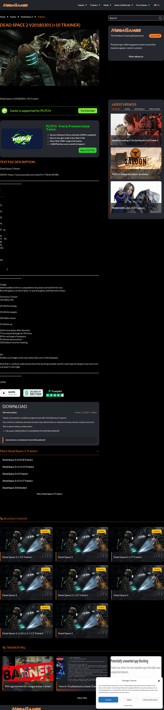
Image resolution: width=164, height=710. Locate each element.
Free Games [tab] (154, 109)
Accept (108, 700)
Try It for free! (88, 110)
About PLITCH (87, 150)
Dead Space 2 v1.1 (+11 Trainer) (18, 466)
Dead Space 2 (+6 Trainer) (15, 473)
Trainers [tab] (116, 109)
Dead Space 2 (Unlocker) (15, 487)
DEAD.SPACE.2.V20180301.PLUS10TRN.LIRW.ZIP (25, 440)
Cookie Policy (128, 705)
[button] (159, 680)
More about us (136, 56)
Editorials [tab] (139, 109)
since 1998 (155, 35)
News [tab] (127, 109)
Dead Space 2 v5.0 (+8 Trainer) (18, 459)
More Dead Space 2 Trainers (49, 494)
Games (13, 17)
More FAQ (82, 698)
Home (2, 17)
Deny (129, 700)
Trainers (41, 17)
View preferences (150, 700)
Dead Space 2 (27, 17)
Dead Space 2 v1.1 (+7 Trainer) (18, 480)
